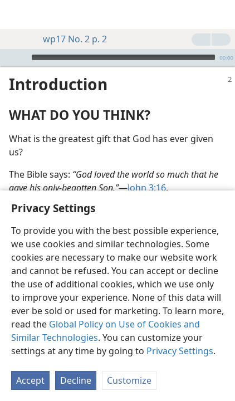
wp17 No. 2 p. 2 (69, 39)
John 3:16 (147, 188)
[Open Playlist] (7, 57)
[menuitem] (16, 14)
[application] (117, 57)
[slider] (123, 57)
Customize (129, 380)
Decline (75, 380)
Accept (30, 380)
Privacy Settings (179, 351)
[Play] (21, 57)
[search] (221, 14)
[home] (16, 14)
